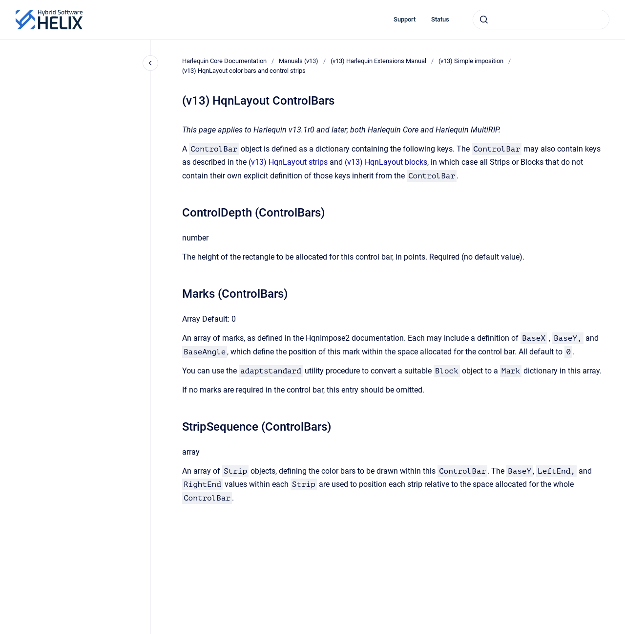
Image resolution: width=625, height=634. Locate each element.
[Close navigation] (150, 63)
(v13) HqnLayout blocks (386, 162)
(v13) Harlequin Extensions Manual (378, 61)
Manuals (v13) (298, 61)
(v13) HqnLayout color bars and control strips (244, 70)
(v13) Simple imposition (470, 61)
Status (440, 19)
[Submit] (484, 19)
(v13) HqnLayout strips (288, 162)
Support (405, 19)
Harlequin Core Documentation (224, 61)
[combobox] (541, 19)
